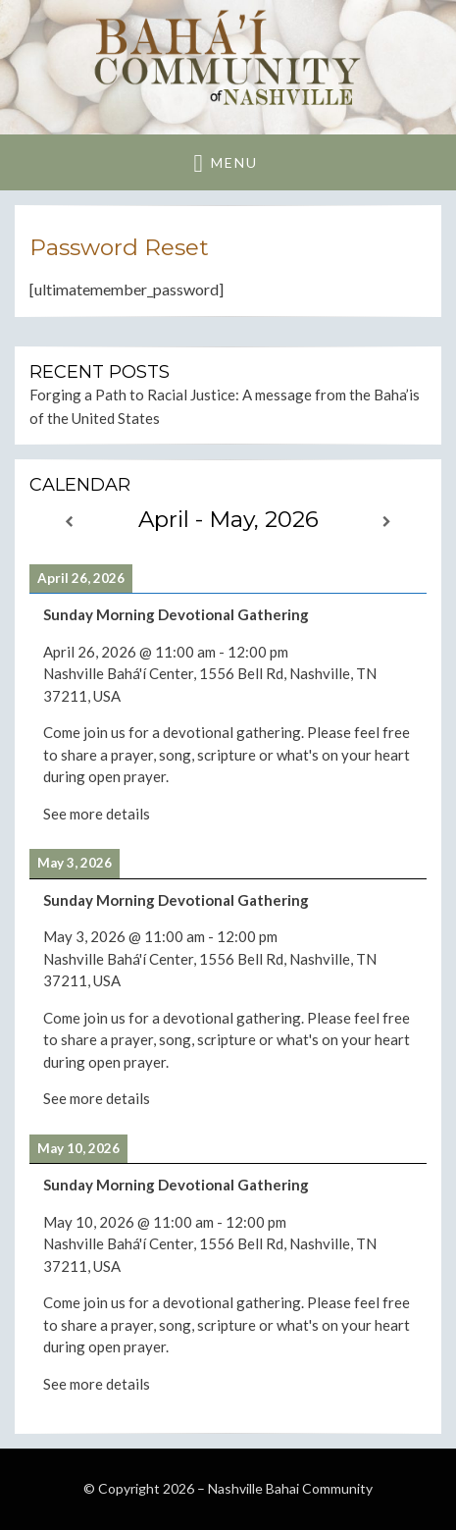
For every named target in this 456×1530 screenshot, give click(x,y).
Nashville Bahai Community (290, 1488)
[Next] (387, 521)
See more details (96, 813)
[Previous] (69, 521)
